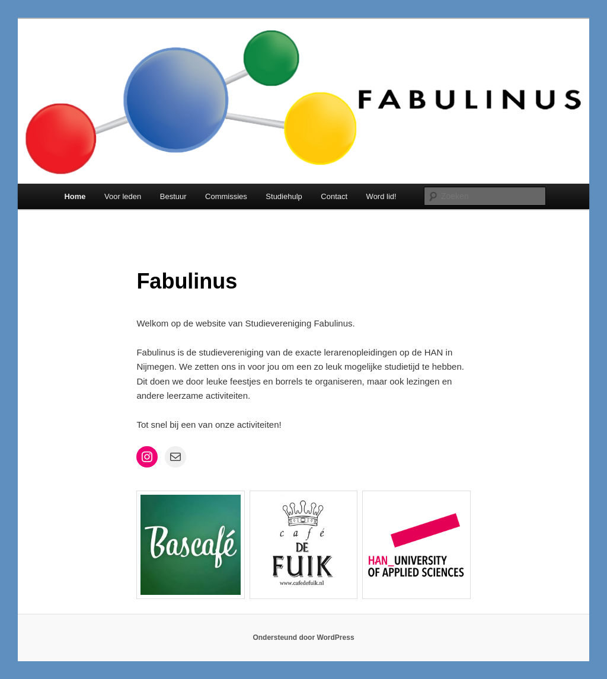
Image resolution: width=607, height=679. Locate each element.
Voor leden (122, 196)
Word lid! (381, 196)
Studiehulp (284, 196)
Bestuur (173, 196)
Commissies (226, 196)
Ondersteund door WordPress (303, 637)
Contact (334, 196)
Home (74, 196)
